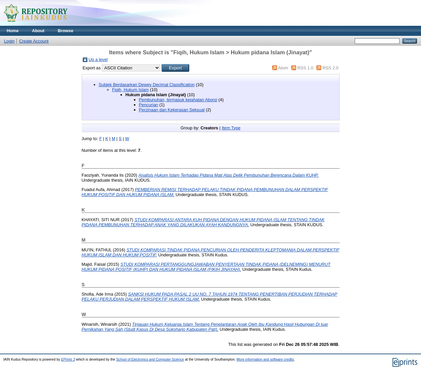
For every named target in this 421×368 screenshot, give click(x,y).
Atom (283, 67)
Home (13, 30)
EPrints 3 (68, 359)
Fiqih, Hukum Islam (130, 89)
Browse (65, 30)
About (38, 30)
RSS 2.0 (331, 67)
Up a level (98, 59)
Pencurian (148, 104)
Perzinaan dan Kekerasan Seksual (172, 109)
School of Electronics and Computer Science (150, 359)
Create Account (34, 41)
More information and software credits (265, 359)
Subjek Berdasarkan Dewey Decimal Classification (147, 84)
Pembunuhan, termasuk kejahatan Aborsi (178, 99)
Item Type (231, 127)
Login (9, 41)
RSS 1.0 (305, 67)
